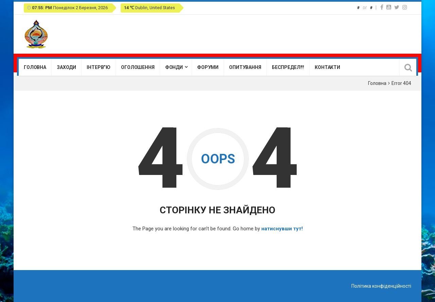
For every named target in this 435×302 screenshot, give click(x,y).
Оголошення (138, 67)
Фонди (174, 67)
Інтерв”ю (98, 67)
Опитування (245, 67)
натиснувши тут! (282, 229)
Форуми (208, 67)
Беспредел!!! (288, 67)
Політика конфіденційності (381, 286)
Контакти (327, 67)
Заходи (66, 67)
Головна (35, 67)
